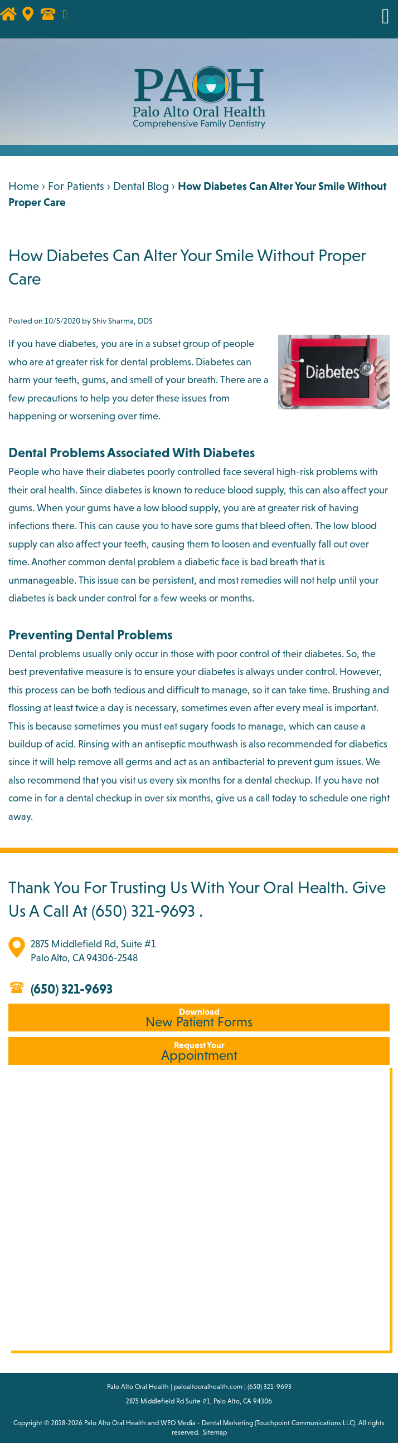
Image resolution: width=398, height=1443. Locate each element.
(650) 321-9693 (143, 910)
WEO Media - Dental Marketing (207, 1423)
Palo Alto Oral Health (115, 1423)
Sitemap (215, 1432)
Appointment (199, 1051)
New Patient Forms (199, 1017)
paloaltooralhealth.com (208, 1387)
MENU (372, 16)
